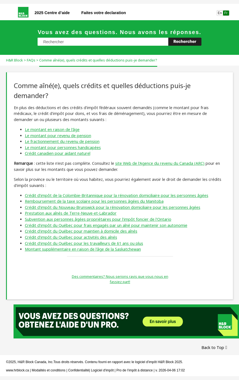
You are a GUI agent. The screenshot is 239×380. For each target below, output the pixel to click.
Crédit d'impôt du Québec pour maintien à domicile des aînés (81, 231)
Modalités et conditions (48, 370)
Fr (226, 13)
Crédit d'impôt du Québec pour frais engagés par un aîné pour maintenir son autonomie (106, 225)
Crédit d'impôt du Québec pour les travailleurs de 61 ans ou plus (84, 243)
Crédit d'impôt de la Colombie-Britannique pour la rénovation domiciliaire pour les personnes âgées (116, 195)
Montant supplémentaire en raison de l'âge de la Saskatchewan (83, 249)
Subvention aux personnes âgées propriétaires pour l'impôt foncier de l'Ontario (98, 219)
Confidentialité (78, 370)
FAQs (31, 60)
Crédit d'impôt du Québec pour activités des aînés (71, 237)
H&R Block (14, 60)
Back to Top (212, 347)
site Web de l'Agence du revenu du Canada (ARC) (159, 163)
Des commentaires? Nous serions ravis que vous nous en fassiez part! (120, 279)
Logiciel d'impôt (103, 370)
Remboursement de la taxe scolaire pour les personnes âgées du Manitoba (94, 201)
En (220, 13)
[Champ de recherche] (119, 42)
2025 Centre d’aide (52, 13)
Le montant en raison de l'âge (52, 129)
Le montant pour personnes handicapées (63, 147)
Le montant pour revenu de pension (58, 135)
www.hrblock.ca (17, 370)
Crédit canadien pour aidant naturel (57, 153)
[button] (184, 42)
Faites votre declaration (103, 13)
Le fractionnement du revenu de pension (62, 141)
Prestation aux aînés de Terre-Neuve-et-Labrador (71, 213)
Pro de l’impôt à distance (134, 370)
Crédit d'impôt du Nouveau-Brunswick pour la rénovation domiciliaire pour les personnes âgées (112, 207)
